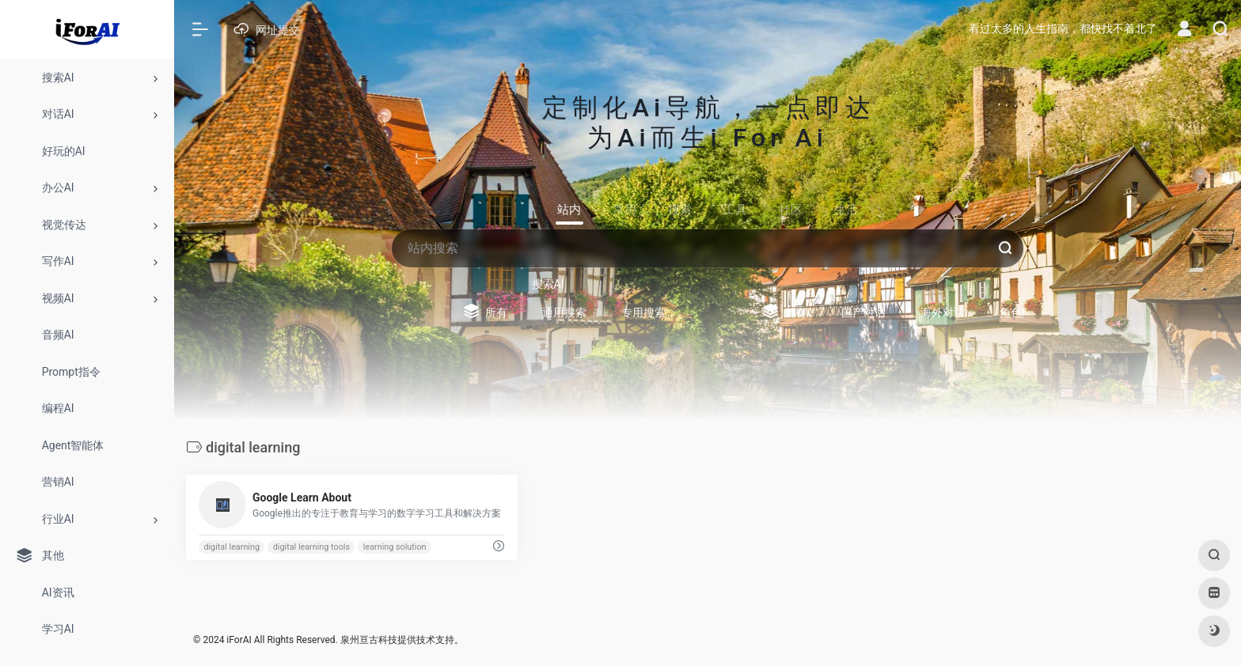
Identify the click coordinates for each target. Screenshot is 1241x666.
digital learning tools (311, 547)
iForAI (238, 639)
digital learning (231, 547)
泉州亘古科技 (368, 639)
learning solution (395, 547)
